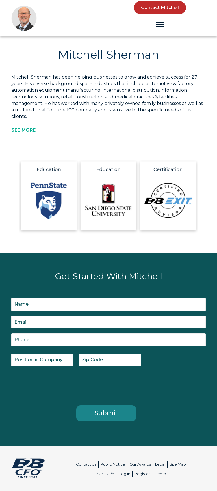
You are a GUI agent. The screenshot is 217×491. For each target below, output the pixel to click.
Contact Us (86, 464)
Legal (160, 464)
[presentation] (54, 385)
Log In (124, 473)
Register (142, 473)
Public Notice (113, 464)
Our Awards (140, 464)
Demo (160, 473)
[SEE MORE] (23, 130)
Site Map (178, 464)
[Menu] (159, 24)
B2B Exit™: (105, 473)
